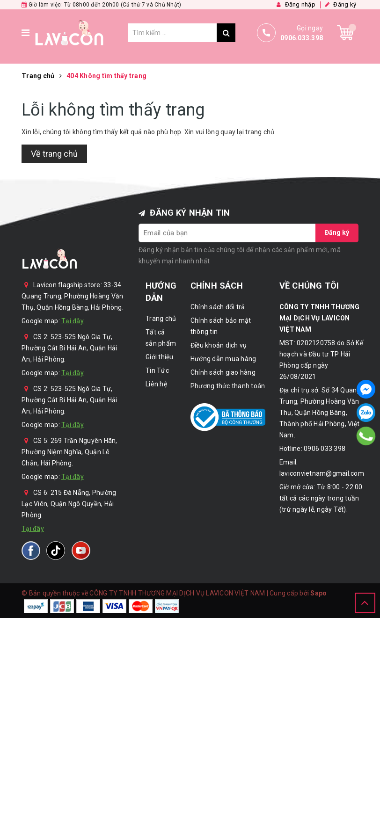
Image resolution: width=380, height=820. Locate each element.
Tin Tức (157, 370)
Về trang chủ (54, 154)
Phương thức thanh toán (227, 386)
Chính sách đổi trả (217, 307)
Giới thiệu (160, 357)
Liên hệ (156, 384)
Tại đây (72, 321)
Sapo (318, 593)
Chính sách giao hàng (223, 372)
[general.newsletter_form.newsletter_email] (227, 233)
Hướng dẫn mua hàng (223, 359)
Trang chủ (161, 318)
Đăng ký (337, 232)
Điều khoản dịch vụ (218, 345)
